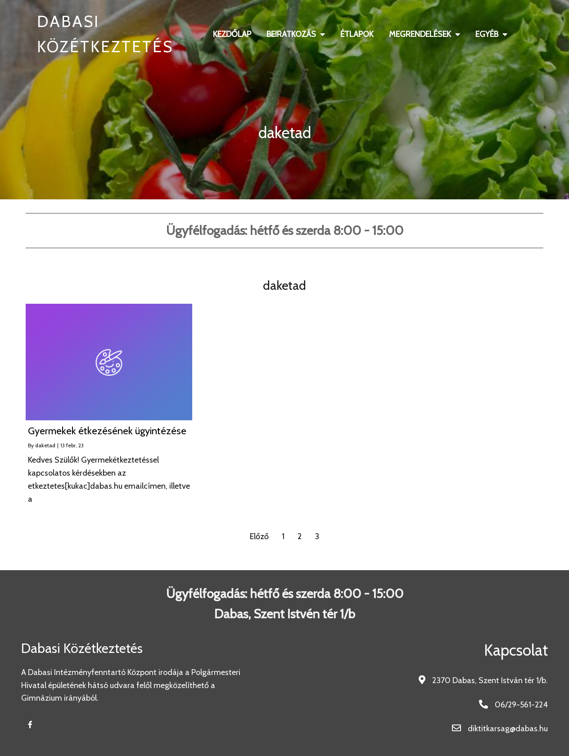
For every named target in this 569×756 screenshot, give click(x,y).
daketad (45, 445)
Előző (259, 536)
